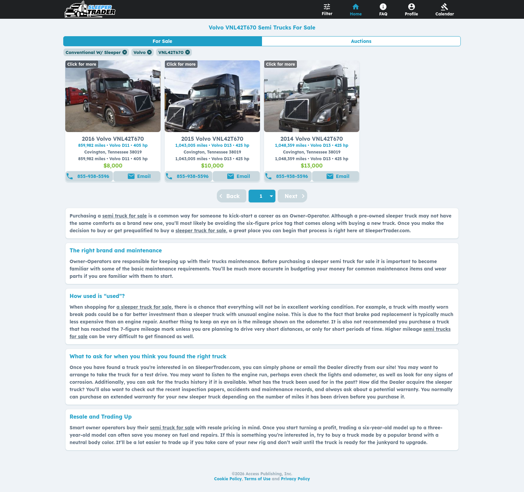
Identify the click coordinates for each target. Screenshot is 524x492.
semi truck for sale (124, 216)
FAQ (383, 13)
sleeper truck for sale (200, 231)
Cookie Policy (228, 478)
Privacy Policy (295, 478)
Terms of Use (257, 478)
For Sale (162, 41)
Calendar (444, 13)
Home (356, 13)
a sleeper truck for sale (144, 307)
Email (144, 176)
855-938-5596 (93, 176)
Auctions (361, 41)
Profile (411, 13)
